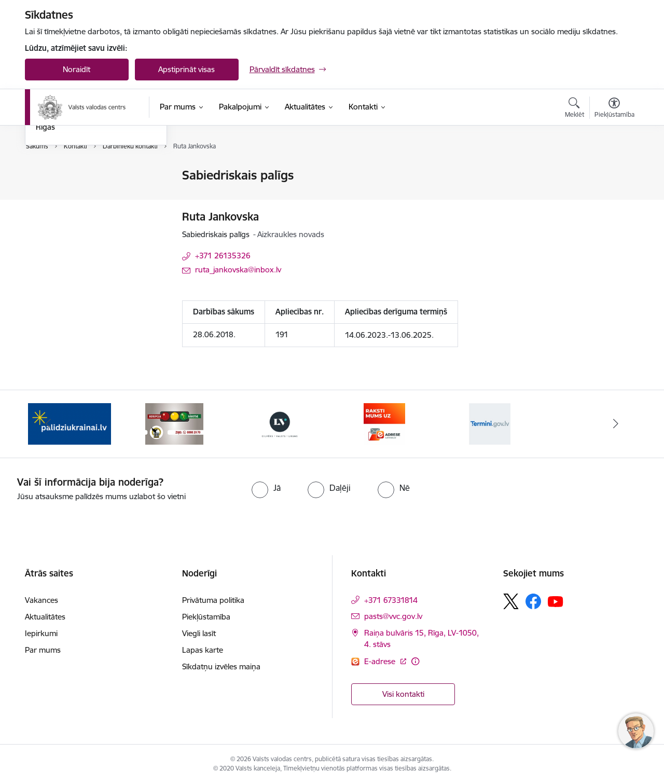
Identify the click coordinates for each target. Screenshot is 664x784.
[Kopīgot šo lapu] (614, 197)
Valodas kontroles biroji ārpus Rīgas (88, 234)
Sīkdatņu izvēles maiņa (221, 666)
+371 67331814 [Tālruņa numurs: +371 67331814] (391, 600)
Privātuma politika (213, 600)
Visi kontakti (403, 694)
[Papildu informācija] (415, 661)
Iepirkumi (41, 633)
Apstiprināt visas (186, 69)
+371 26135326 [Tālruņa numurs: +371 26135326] (223, 255)
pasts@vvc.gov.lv (393, 616)
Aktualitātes (45, 617)
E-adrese (380, 661)
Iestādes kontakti (65, 176)
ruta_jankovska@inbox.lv (238, 269)
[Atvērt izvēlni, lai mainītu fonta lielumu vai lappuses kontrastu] (614, 109)
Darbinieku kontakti (70, 194)
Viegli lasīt (199, 633)
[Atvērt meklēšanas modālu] (574, 109)
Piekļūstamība (206, 617)
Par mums (43, 650)
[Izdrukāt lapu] (614, 171)
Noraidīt (76, 69)
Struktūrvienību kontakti (78, 212)
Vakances (41, 600)
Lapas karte (202, 650)
